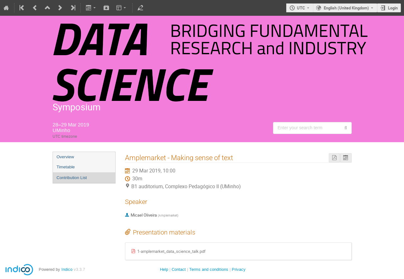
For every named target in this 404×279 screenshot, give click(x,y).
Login (393, 8)
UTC (301, 8)
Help (164, 269)
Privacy (239, 269)
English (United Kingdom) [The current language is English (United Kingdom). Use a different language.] (346, 8)
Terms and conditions (208, 269)
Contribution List (72, 177)
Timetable (66, 167)
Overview (65, 156)
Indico (66, 269)
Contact (179, 269)
